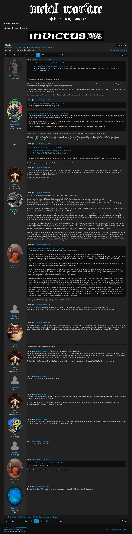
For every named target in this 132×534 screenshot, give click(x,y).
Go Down (8, 55)
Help (107, 529)
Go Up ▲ (125, 529)
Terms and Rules (115, 529)
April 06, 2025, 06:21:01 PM (41, 486)
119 (32, 55)
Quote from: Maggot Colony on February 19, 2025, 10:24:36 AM (48, 113)
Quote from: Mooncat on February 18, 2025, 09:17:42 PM (46, 63)
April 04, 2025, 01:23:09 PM (41, 376)
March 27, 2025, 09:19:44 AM (41, 305)
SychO (24, 531)
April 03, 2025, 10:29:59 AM (41, 351)
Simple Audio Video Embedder (14, 529)
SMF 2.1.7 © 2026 (10, 528)
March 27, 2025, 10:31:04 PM (41, 323)
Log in (7, 23)
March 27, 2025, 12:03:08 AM (41, 245)
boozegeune (14, 209)
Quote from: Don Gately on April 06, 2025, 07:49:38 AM (45, 463)
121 (43, 55)
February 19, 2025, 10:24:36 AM (42, 59)
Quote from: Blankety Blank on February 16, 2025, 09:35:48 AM (52, 151)
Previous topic (114, 50)
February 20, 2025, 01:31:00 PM (42, 100)
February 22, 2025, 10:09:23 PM (42, 144)
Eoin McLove (15, 265)
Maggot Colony (14, 76)
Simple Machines (21, 528)
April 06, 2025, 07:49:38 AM (41, 441)
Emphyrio (14, 508)
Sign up (15, 23)
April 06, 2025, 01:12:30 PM (41, 459)
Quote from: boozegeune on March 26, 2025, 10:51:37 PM (46, 248)
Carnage (15, 184)
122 (48, 55)
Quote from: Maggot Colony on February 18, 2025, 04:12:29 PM (52, 66)
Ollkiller (15, 316)
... (22, 55)
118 (27, 55)
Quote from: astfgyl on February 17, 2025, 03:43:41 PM (45, 147)
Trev (14, 435)
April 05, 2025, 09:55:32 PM (41, 419)
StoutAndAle (15, 124)
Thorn (15, 344)
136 (58, 55)
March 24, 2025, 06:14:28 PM (41, 168)
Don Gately (15, 387)
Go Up (7, 521)
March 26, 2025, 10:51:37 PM (41, 193)
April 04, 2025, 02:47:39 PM (41, 394)
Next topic (123, 50)
